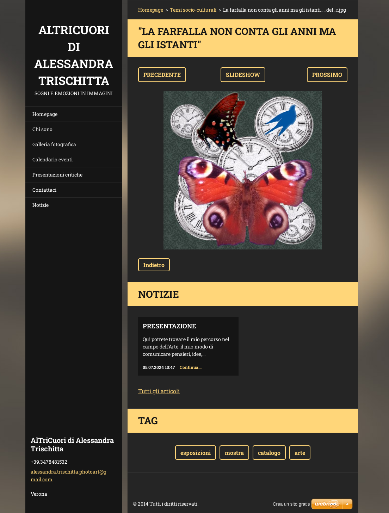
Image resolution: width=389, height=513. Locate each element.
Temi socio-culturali (193, 9)
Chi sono (42, 129)
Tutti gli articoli (159, 391)
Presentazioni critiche (57, 174)
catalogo (269, 452)
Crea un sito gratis (291, 504)
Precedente (162, 74)
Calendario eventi (52, 159)
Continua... (191, 367)
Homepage (44, 114)
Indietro (154, 264)
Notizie (40, 205)
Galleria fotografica (54, 144)
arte (300, 452)
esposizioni (195, 452)
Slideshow (243, 74)
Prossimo (327, 74)
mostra (234, 452)
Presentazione (169, 326)
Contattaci (44, 189)
